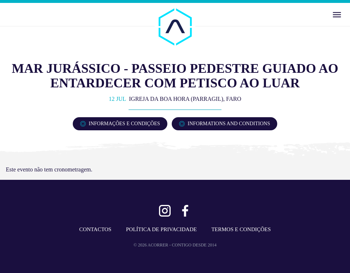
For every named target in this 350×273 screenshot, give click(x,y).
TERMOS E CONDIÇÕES (241, 229)
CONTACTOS (95, 229)
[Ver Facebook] (185, 211)
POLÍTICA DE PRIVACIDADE (161, 229)
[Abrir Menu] (337, 14)
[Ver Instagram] (165, 211)
